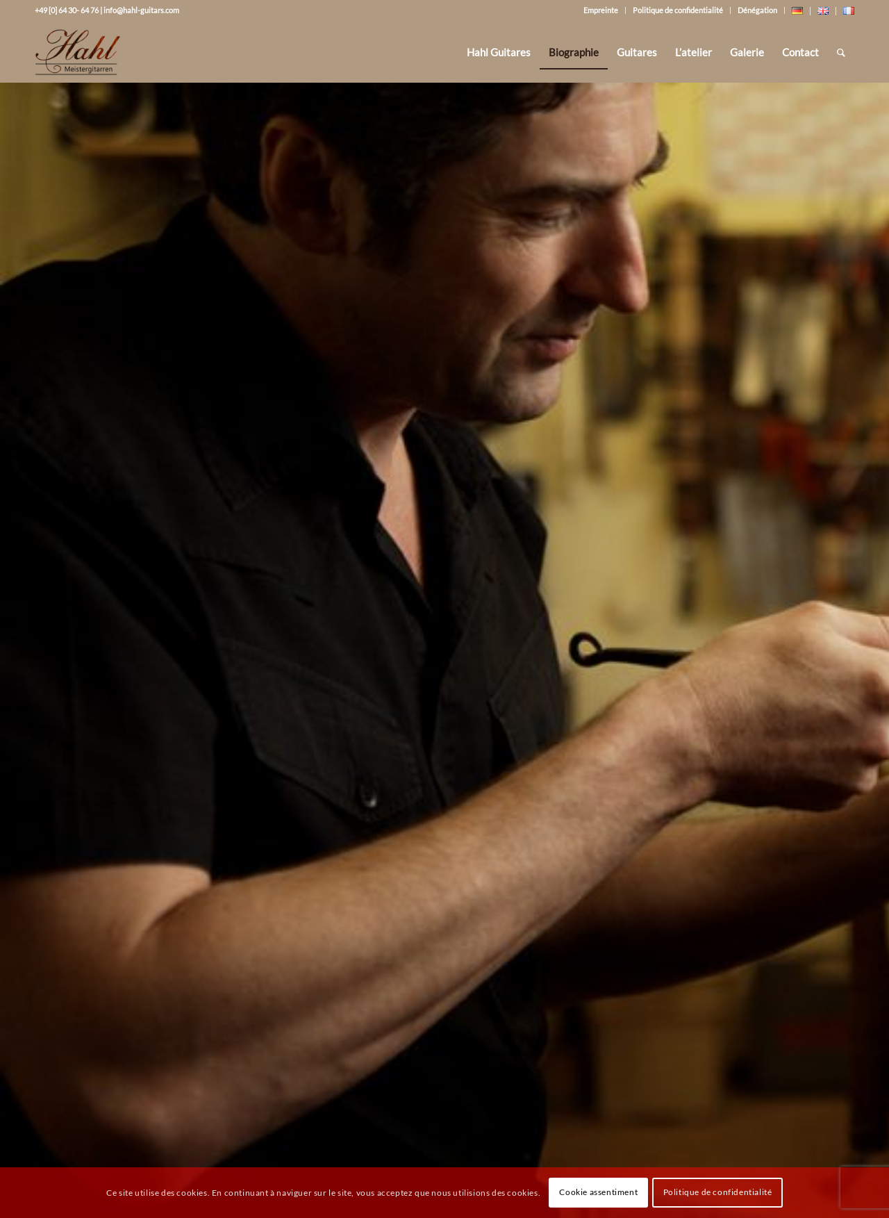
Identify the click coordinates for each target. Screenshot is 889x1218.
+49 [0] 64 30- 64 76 (67, 10)
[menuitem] (499, 52)
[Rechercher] (841, 52)
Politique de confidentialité (678, 10)
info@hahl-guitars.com (141, 10)
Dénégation (757, 10)
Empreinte (600, 10)
